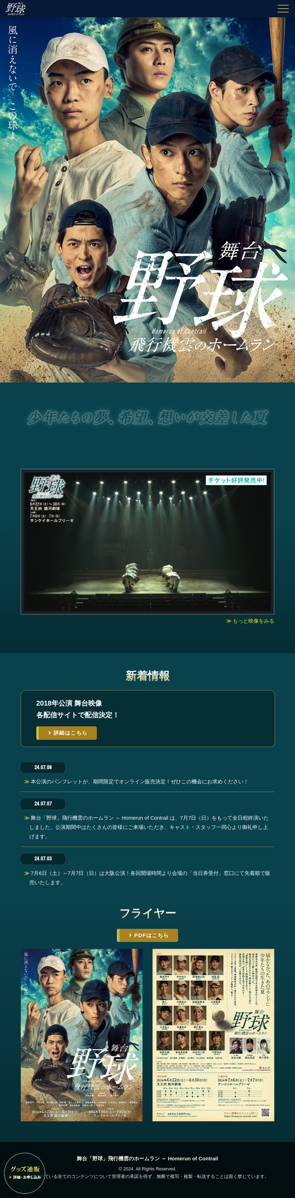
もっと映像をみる (253, 621)
